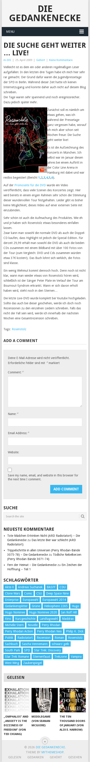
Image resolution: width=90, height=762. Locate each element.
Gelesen (14, 757)
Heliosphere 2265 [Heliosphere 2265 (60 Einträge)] (56, 606)
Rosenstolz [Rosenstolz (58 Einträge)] (75, 637)
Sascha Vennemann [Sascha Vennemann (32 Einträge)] (35, 644)
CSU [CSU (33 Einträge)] (39, 593)
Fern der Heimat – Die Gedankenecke (32, 565)
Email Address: (18, 433)
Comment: (15, 372)
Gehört (40, 60)
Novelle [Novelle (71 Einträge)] (33, 625)
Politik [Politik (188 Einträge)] (9, 637)
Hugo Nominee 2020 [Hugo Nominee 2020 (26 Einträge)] (43, 612)
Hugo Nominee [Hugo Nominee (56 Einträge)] (15, 612)
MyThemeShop (52, 752)
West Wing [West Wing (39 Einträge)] (12, 663)
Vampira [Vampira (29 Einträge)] (76, 656)
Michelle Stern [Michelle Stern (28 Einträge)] (14, 625)
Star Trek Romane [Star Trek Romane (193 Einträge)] (17, 656)
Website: (13, 452)
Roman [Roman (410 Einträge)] (59, 637)
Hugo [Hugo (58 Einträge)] (75, 606)
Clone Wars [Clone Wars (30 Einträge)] (12, 593)
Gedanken (35, 757)
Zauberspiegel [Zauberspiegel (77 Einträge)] (32, 663)
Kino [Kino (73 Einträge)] (8, 618)
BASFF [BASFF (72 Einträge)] (51, 587)
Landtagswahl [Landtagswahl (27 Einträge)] (49, 618)
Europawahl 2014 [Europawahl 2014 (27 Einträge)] (54, 599)
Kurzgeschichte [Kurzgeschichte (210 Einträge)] (25, 618)
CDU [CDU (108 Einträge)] (63, 587)
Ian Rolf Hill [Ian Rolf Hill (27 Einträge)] (69, 612)
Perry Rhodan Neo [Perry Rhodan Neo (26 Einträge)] (49, 631)
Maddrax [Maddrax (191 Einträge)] (68, 618)
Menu (10, 31)
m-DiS (7, 60)
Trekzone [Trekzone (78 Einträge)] (60, 656)
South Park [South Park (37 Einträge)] (12, 650)
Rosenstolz (19, 329)
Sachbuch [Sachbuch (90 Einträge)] (11, 644)
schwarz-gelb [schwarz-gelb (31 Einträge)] (60, 644)
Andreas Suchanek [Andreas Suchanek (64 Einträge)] (30, 587)
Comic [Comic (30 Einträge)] (28, 593)
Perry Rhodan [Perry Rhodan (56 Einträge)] (51, 625)
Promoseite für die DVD (30, 185)
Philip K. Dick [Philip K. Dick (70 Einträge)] (74, 631)
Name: (13, 414)
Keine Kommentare (61, 60)
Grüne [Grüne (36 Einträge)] (36, 606)
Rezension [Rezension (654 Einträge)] (43, 637)
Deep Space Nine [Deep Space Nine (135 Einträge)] (57, 593)
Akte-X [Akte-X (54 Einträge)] (9, 587)
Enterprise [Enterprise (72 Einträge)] (11, 599)
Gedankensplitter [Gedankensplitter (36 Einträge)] (16, 606)
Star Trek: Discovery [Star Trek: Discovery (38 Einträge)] (47, 650)
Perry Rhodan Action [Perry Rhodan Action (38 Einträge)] (19, 631)
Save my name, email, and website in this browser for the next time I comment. (43, 477)
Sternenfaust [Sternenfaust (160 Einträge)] (41, 656)
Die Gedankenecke (45, 13)
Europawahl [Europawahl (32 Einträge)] (30, 599)
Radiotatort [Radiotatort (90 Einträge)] (25, 637)
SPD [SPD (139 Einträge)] (27, 650)
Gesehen (75, 757)
